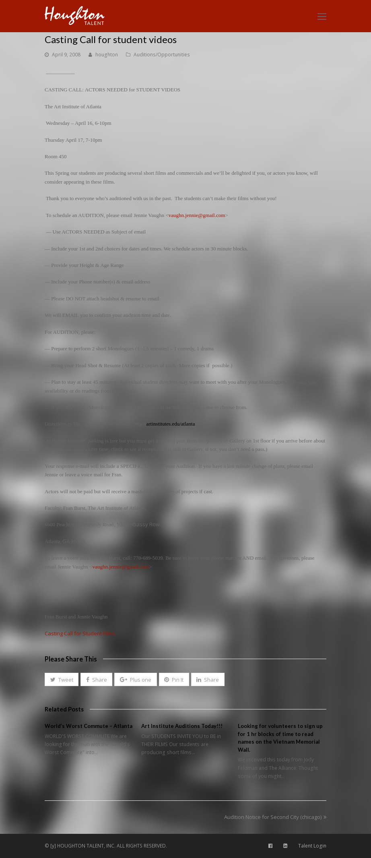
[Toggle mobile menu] (321, 16)
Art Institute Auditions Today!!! (182, 726)
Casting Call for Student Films (80, 633)
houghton (106, 54)
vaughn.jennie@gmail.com (197, 215)
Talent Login (312, 845)
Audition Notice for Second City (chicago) (275, 817)
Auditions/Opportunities (162, 54)
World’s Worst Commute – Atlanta (88, 726)
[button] (61, 679)
